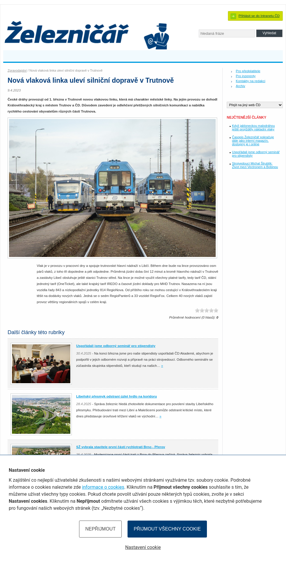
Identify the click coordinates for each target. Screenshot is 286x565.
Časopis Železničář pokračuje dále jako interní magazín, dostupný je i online (253, 140)
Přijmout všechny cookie (167, 528)
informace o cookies (103, 487)
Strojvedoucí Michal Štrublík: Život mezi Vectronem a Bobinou (255, 165)
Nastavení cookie (143, 547)
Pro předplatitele (248, 71)
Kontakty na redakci (250, 81)
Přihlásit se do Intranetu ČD (259, 16)
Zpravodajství (17, 70)
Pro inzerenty (246, 76)
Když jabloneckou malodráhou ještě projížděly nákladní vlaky (253, 127)
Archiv (240, 86)
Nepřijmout (100, 528)
